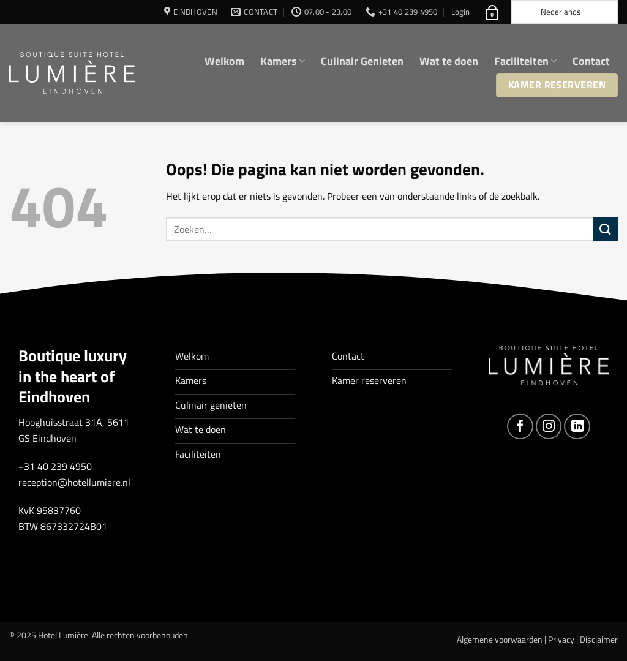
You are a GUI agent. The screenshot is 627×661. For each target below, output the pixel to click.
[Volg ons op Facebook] (520, 427)
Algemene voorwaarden (500, 639)
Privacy (561, 639)
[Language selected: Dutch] (564, 12)
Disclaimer (599, 639)
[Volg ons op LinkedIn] (577, 427)
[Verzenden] (605, 229)
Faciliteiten (525, 61)
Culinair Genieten (362, 61)
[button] (460, 11)
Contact (591, 61)
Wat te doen (448, 61)
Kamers (282, 61)
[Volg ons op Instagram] (549, 427)
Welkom (224, 61)
